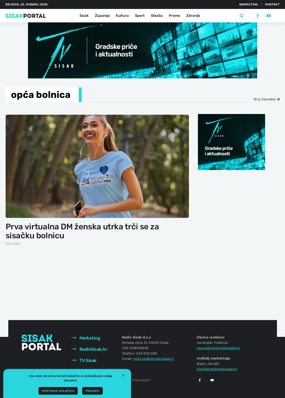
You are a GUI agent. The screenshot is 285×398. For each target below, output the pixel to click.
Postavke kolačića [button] (58, 391)
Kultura (122, 15)
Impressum (141, 380)
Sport (140, 15)
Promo (174, 15)
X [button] (123, 375)
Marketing (248, 4)
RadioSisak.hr (89, 349)
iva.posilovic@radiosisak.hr (218, 348)
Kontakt (272, 4)
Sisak (84, 15)
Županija (102, 15)
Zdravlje (193, 15)
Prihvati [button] (92, 391)
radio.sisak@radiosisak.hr (153, 359)
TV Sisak (84, 360)
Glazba (157, 15)
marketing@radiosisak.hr (217, 369)
